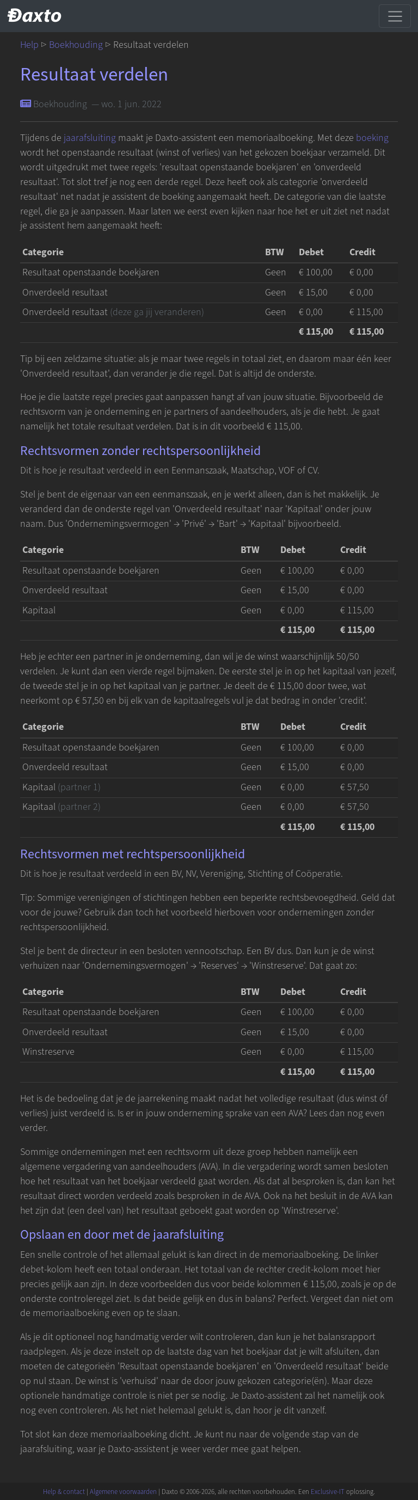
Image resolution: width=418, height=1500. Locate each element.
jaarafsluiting (90, 138)
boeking (372, 138)
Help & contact (64, 1492)
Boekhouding (76, 45)
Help (29, 45)
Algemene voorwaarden (123, 1492)
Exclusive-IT (328, 1492)
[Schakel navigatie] (395, 15)
